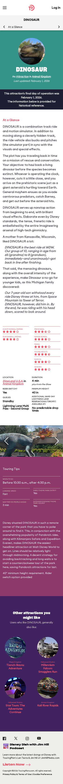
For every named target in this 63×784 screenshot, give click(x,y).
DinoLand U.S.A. (13, 381)
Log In (56, 8)
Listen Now (18, 764)
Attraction (22, 76)
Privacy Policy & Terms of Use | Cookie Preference (27, 774)
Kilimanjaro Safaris (28, 538)
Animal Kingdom (41, 76)
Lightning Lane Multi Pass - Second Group (16, 407)
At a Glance (15, 27)
